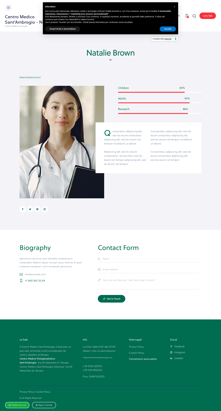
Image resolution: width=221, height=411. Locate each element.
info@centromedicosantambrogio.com (97, 358)
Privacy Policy (27, 391)
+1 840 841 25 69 (35, 281)
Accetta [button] (167, 29)
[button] (17, 405)
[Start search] (194, 16)
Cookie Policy (42, 391)
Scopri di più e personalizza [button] (63, 29)
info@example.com (35, 274)
